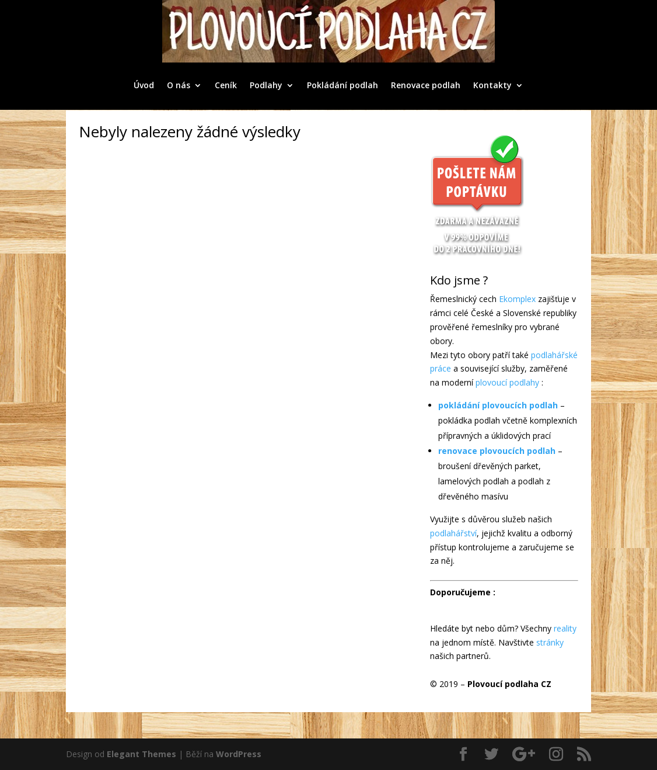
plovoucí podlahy (507, 382)
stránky (550, 642)
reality (565, 628)
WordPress (238, 753)
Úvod (144, 85)
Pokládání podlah (342, 85)
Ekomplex (517, 298)
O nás (178, 85)
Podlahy (266, 85)
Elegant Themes (141, 753)
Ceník (226, 85)
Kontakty (492, 85)
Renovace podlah (425, 85)
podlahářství (453, 533)
